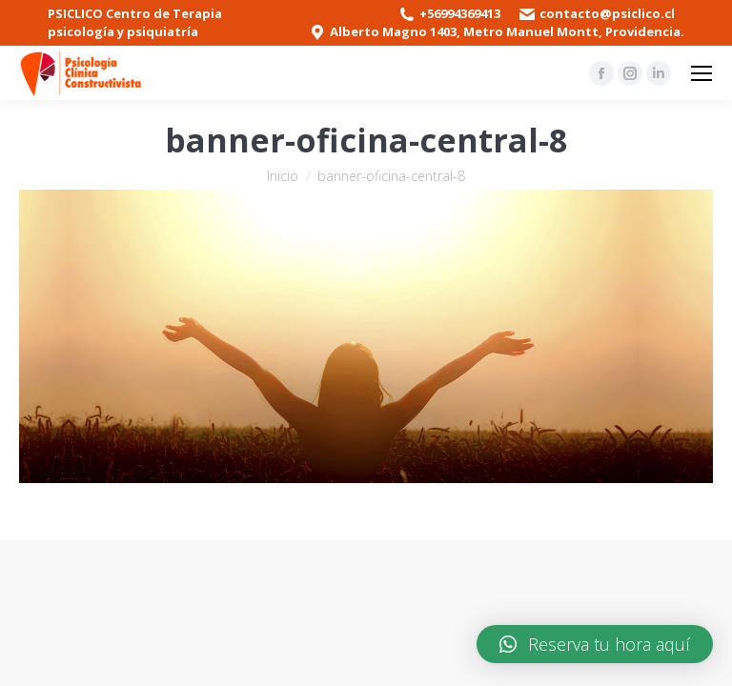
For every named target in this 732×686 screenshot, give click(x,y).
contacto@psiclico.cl (607, 13)
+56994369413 (459, 13)
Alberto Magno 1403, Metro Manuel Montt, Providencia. (507, 31)
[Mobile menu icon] (701, 73)
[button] (595, 644)
